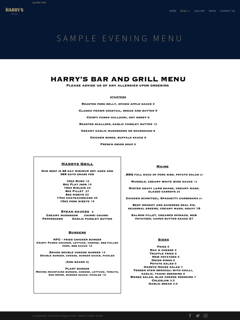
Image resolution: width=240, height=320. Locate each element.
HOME (172, 11)
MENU (183, 11)
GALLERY (200, 11)
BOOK (212, 11)
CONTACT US (227, 11)
